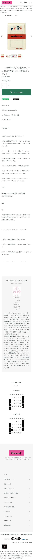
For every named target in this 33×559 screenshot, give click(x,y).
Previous (2, 36)
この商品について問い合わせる (10, 115)
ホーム (3, 15)
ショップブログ (8, 502)
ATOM (8, 511)
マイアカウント (8, 516)
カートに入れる (16, 92)
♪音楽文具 (16, 15)
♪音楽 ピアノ (9, 15)
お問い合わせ (7, 525)
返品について (5, 105)
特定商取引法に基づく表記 (9, 110)
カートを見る (7, 520)
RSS (5, 511)
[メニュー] (30, 2)
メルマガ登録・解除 (9, 507)
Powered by (16, 538)
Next (31, 36)
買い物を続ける (6, 119)
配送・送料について (9, 479)
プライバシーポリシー (10, 497)
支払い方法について (9, 488)
